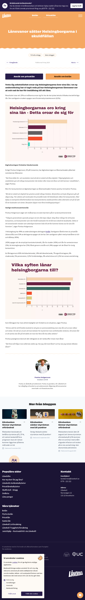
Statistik (9, 585)
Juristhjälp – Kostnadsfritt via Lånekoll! (19, 531)
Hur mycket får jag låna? (12, 479)
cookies (14, 562)
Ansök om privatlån (24, 76)
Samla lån (6, 521)
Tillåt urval (12, 594)
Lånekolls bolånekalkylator (14, 483)
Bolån (35, 15)
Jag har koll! (76, 6)
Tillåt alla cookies (31, 594)
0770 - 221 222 (66, 481)
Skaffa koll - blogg (10, 490)
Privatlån (51, 15)
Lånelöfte (6, 476)
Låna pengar (7, 496)
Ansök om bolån (62, 76)
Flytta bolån (7, 514)
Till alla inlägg (35, 55)
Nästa (74, 62)
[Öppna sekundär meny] (80, 15)
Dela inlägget (49, 55)
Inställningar (10, 583)
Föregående (12, 62)
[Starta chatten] (80, 595)
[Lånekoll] (6, 16)
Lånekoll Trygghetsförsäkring (15, 527)
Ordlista (5, 493)
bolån (48, 231)
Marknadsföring (11, 588)
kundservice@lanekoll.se (70, 479)
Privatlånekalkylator (11, 486)
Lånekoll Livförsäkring (11, 524)
